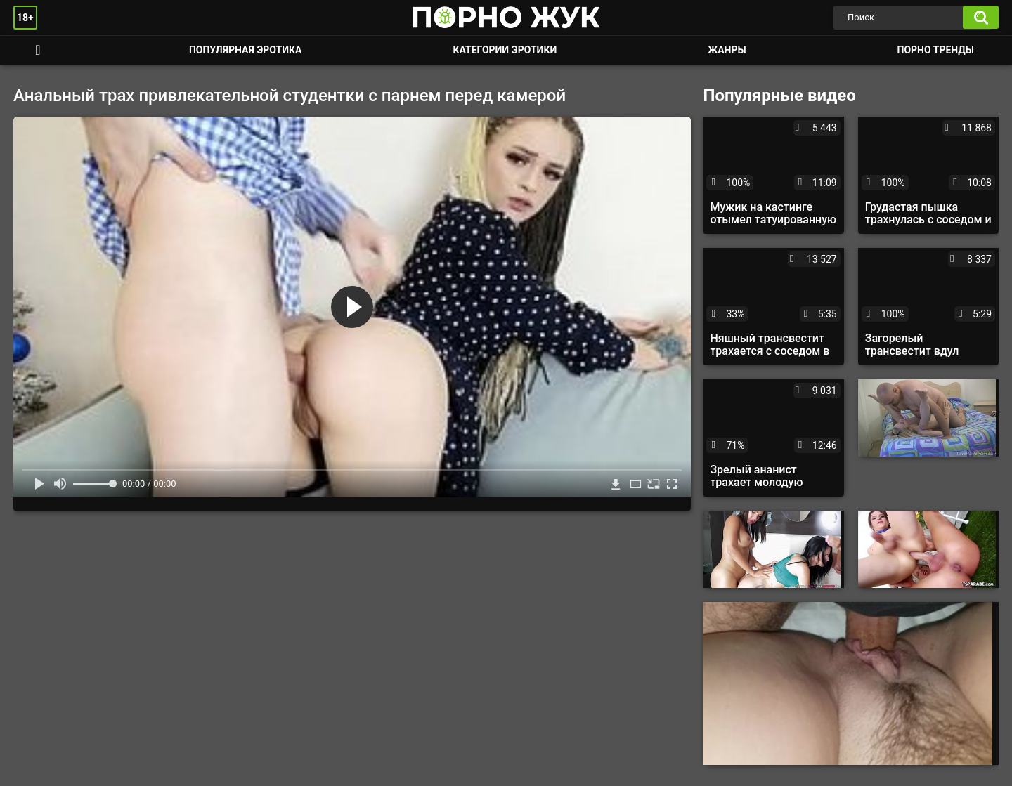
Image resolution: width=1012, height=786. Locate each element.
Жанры (727, 49)
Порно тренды (935, 49)
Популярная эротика (245, 49)
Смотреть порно (38, 50)
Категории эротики (505, 49)
